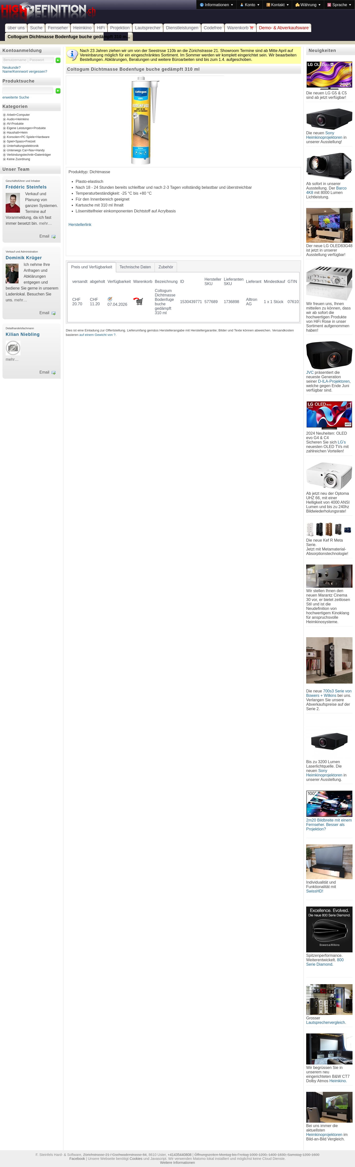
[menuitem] (216, 4)
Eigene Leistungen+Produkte (26, 128)
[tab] (91, 267)
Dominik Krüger (24, 257)
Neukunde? (11, 67)
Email (44, 236)
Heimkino (82, 27)
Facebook (77, 1159)
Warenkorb (240, 27)
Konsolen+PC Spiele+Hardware (28, 137)
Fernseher (58, 27)
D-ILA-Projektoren (334, 381)
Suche (36, 27)
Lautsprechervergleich (325, 1022)
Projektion (120, 27)
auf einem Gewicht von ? (97, 335)
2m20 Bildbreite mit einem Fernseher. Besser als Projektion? (329, 824)
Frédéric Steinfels (26, 187)
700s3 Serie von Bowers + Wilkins (329, 693)
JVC (310, 372)
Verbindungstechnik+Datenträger (29, 155)
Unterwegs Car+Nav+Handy (26, 150)
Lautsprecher (148, 27)
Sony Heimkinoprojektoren (324, 135)
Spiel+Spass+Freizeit (21, 141)
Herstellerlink (80, 225)
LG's (342, 442)
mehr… (45, 223)
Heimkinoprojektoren (324, 1135)
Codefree (213, 27)
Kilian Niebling (23, 334)
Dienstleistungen (182, 27)
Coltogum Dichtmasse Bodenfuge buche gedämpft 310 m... (69, 36)
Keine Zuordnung (18, 159)
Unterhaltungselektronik (23, 146)
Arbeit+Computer (18, 115)
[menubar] (275, 4)
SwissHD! (314, 891)
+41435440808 (179, 1155)
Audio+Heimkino (18, 119)
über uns (16, 27)
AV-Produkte (15, 124)
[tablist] (183, 292)
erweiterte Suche (15, 97)
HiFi (101, 27)
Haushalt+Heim (17, 133)
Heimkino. (338, 1081)
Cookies (136, 1159)
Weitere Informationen (177, 1163)
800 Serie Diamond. (325, 962)
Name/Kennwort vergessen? (24, 71)
